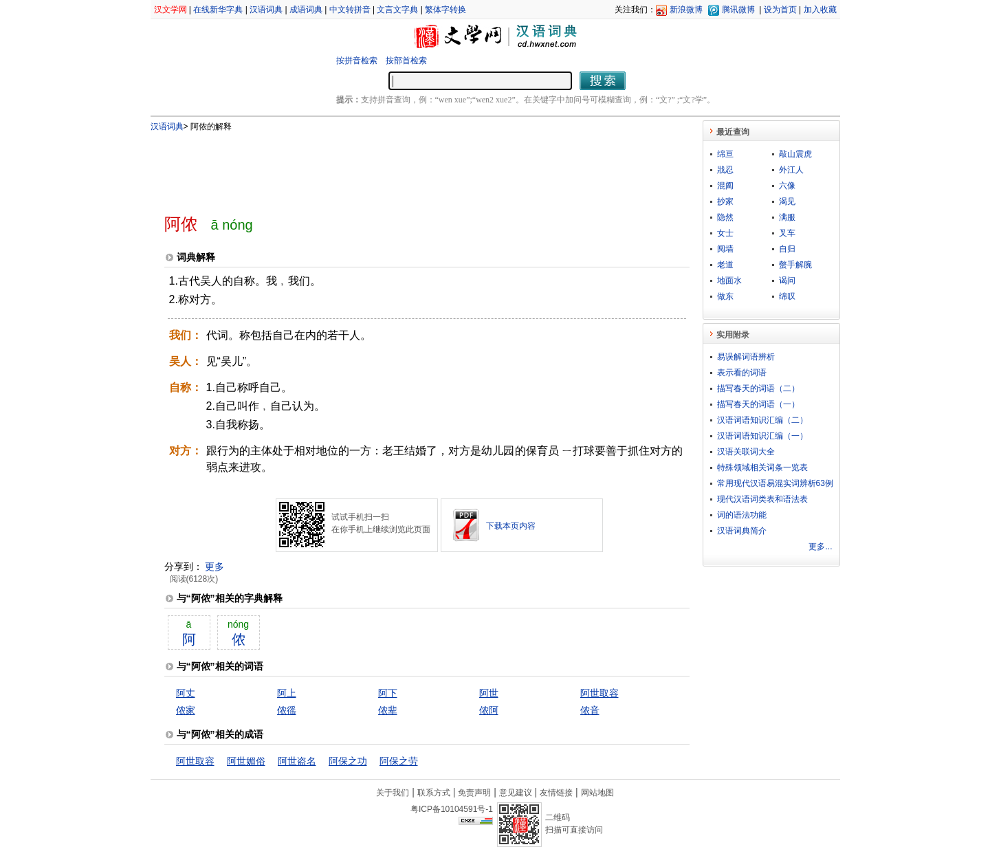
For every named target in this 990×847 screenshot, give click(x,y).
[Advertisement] (404, 167)
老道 (725, 265)
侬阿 (488, 710)
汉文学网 (170, 9)
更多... (820, 546)
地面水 (729, 280)
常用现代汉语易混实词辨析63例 (775, 483)
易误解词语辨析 (746, 357)
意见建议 (515, 793)
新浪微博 (686, 9)
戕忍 (725, 170)
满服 (787, 217)
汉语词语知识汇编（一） (762, 436)
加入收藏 (820, 9)
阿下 (387, 693)
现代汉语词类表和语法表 (762, 499)
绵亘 (725, 154)
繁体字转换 (445, 9)
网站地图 (597, 793)
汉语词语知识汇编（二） (762, 420)
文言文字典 (397, 9)
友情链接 (556, 793)
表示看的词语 (742, 372)
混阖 (725, 185)
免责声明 (474, 793)
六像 (787, 185)
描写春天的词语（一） (758, 404)
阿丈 (185, 693)
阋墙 (725, 249)
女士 (725, 233)
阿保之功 (348, 761)
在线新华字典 (218, 9)
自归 (787, 249)
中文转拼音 (350, 9)
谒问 (787, 280)
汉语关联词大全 (746, 451)
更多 (214, 566)
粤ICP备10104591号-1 (451, 809)
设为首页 (780, 9)
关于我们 (392, 793)
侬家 (185, 710)
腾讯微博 (738, 9)
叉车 (787, 233)
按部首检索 (406, 60)
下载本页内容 (511, 526)
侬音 (590, 710)
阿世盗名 (297, 761)
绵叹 (787, 296)
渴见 (787, 201)
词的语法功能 (742, 515)
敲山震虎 (795, 154)
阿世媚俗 (246, 761)
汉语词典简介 (742, 531)
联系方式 (433, 793)
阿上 (286, 693)
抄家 (725, 201)
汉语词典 (266, 9)
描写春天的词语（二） (758, 388)
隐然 (725, 217)
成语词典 (305, 9)
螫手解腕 (795, 265)
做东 (725, 296)
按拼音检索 (356, 60)
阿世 (488, 693)
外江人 (791, 170)
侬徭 (286, 710)
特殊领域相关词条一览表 (762, 467)
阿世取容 (599, 693)
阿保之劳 (399, 761)
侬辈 (387, 710)
